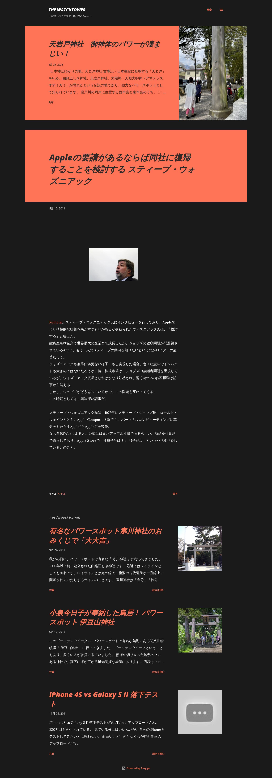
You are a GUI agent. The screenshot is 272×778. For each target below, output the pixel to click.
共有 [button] (51, 102)
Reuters (55, 322)
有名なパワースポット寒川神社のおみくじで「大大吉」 (105, 535)
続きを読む (158, 590)
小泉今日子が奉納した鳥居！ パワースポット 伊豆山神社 (106, 617)
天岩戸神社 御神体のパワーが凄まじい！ (104, 48)
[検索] (209, 10)
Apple (61, 493)
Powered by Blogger (136, 768)
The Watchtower (67, 10)
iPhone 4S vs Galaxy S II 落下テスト (103, 699)
